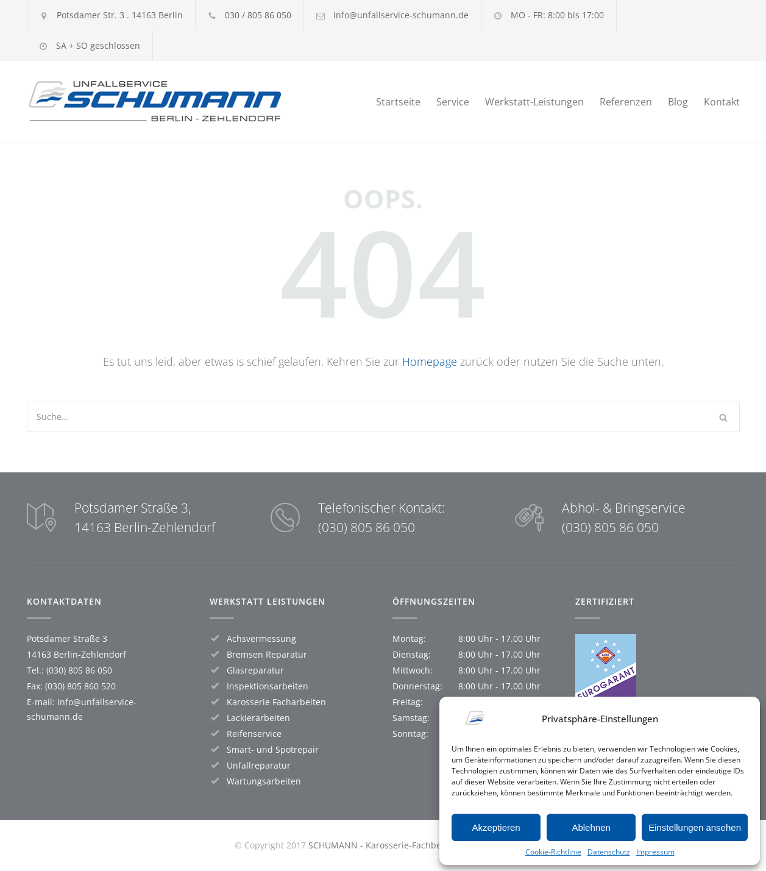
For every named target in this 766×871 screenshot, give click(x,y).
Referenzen (626, 101)
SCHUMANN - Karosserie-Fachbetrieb (384, 845)
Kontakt (722, 101)
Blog (678, 101)
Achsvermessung (261, 638)
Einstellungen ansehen (694, 827)
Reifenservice (254, 733)
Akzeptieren (496, 827)
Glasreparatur (255, 670)
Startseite (398, 101)
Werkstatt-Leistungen (534, 101)
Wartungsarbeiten (264, 781)
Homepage (429, 361)
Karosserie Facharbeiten (276, 702)
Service (452, 101)
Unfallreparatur (259, 765)
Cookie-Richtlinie (553, 852)
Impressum (655, 852)
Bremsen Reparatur (267, 654)
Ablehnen (591, 827)
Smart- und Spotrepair (273, 749)
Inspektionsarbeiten (267, 686)
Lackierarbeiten (258, 717)
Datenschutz (608, 852)
